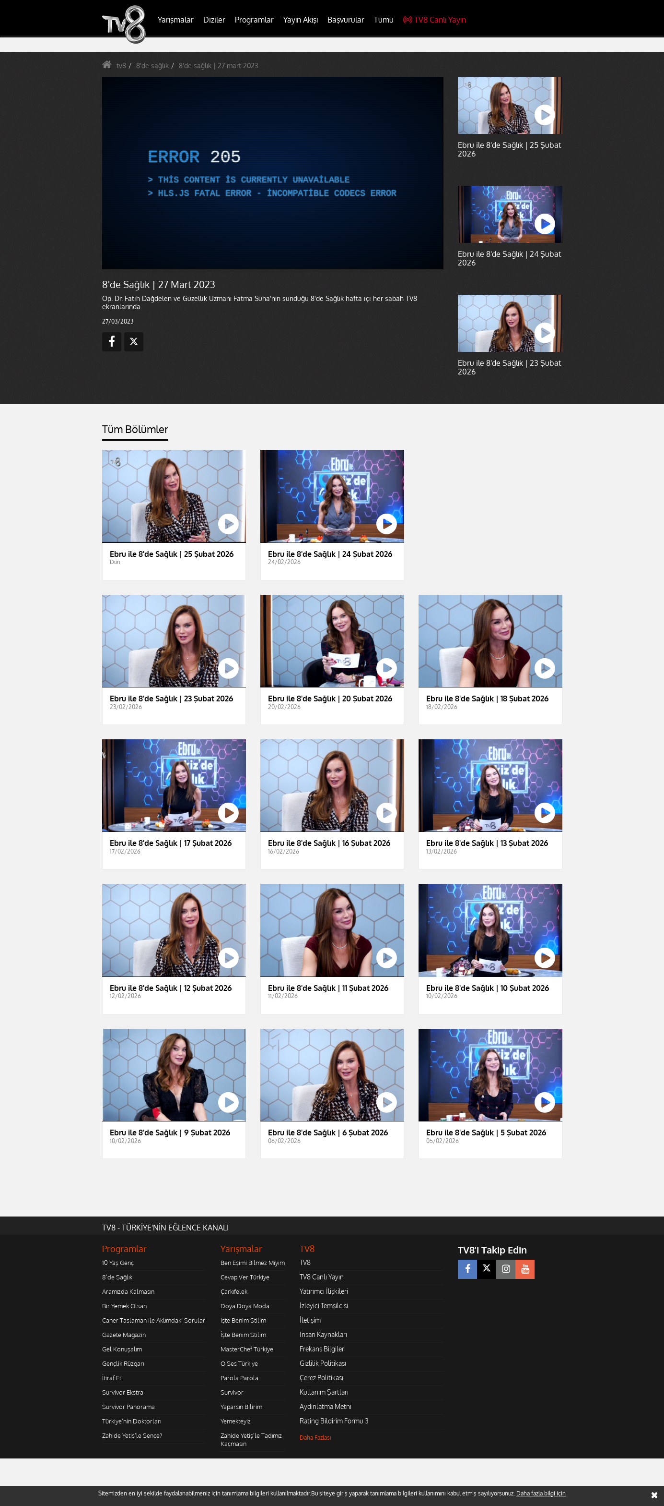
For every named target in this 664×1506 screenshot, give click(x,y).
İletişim (310, 1320)
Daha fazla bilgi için (541, 1493)
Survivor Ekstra (122, 1392)
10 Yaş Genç (118, 1262)
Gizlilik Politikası (323, 1363)
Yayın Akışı (300, 19)
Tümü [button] (384, 19)
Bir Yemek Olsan (124, 1306)
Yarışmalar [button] (176, 19)
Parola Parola (239, 1378)
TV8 (305, 1262)
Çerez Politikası (321, 1377)
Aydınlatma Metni (325, 1406)
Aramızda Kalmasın (128, 1291)
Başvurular (345, 19)
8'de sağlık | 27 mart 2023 (218, 65)
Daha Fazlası (315, 1437)
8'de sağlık (152, 65)
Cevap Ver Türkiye (245, 1277)
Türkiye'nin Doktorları (131, 1421)
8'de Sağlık (117, 1277)
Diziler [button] (214, 19)
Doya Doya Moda (245, 1306)
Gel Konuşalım (122, 1349)
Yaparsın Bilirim (241, 1406)
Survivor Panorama (128, 1406)
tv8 (121, 65)
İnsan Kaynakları (323, 1334)
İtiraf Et (111, 1378)
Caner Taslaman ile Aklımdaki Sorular (153, 1320)
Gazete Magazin (124, 1334)
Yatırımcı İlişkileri (324, 1291)
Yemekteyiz (236, 1421)
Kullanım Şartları (324, 1392)
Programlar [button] (254, 19)
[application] (272, 173)
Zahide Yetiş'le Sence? (132, 1435)
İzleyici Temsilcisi (324, 1305)
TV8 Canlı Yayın (434, 19)
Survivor (232, 1392)
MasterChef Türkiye (247, 1349)
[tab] (135, 432)
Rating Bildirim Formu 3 (334, 1421)
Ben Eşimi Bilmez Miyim (253, 1262)
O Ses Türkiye (239, 1363)
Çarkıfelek (234, 1291)
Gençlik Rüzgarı (123, 1363)
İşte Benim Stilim (243, 1320)
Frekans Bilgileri (323, 1349)
